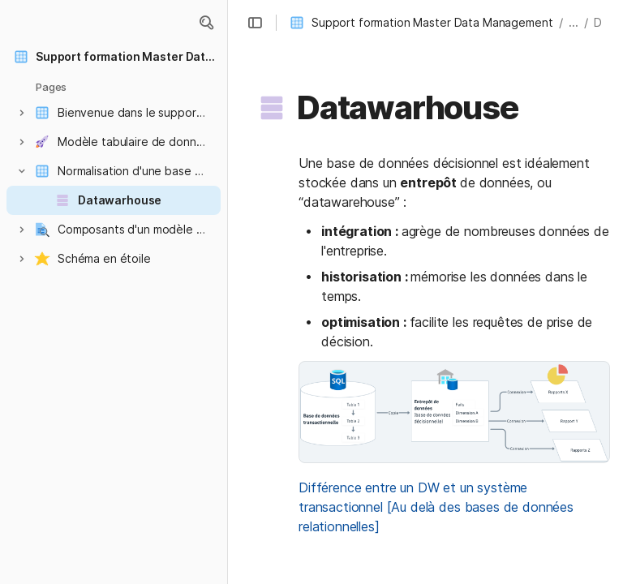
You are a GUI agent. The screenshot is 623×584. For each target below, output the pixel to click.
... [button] (573, 22)
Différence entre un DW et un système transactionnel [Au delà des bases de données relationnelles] (438, 507)
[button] (206, 22)
